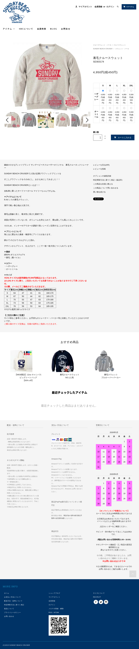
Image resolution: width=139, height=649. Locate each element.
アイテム (9, 29)
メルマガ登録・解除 (56, 608)
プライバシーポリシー (12, 612)
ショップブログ (54, 593)
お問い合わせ (9, 616)
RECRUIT (97, 597)
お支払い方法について (12, 597)
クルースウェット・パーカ (102, 45)
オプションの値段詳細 (102, 176)
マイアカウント (85, 7)
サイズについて (99, 593)
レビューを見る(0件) (101, 165)
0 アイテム (128, 7)
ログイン (110, 7)
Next (86, 120)
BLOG (53, 29)
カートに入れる (122, 137)
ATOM (56, 612)
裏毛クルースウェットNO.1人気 (69, 376)
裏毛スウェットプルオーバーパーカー (111, 376)
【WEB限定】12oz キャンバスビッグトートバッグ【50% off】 (28, 378)
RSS (50, 612)
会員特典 (41, 29)
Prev (7, 120)
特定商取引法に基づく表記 (14, 605)
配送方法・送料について (13, 601)
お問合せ (65, 29)
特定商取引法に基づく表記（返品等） (108, 180)
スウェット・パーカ (122, 49)
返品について (9, 608)
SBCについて (26, 29)
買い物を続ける (99, 192)
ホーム (6, 593)
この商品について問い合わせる (105, 188)
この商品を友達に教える (103, 184)
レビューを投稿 (99, 169)
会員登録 (98, 7)
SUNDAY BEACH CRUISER (103, 49)
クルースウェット (120, 45)
